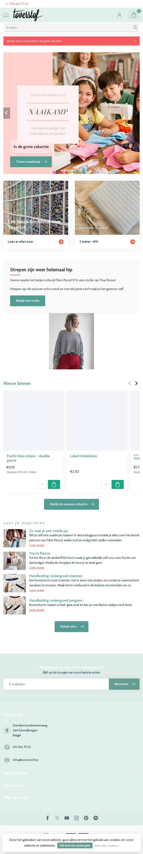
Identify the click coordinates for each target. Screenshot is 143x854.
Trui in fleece (39, 553)
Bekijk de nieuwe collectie (72, 504)
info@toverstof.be (25, 760)
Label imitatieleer (83, 456)
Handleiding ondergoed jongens (56, 600)
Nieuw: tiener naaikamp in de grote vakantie (34, 41)
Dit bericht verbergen (75, 845)
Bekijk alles (72, 626)
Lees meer (36, 545)
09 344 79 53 (22, 747)
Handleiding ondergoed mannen (55, 576)
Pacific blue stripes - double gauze (28, 458)
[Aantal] (42, 484)
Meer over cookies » (106, 845)
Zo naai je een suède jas (48, 531)
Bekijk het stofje (27, 301)
